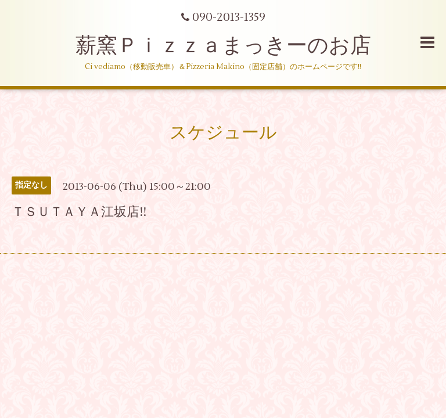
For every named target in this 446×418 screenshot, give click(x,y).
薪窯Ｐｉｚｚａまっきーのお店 (233, 46)
